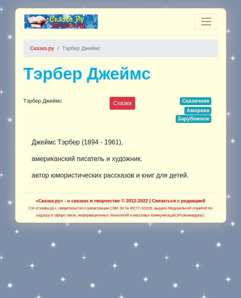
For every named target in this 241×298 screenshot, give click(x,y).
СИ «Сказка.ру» (42, 208)
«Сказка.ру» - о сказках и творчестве (78, 200)
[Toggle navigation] (206, 21)
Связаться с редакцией (178, 200)
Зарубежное (194, 118)
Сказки (122, 103)
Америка (197, 110)
